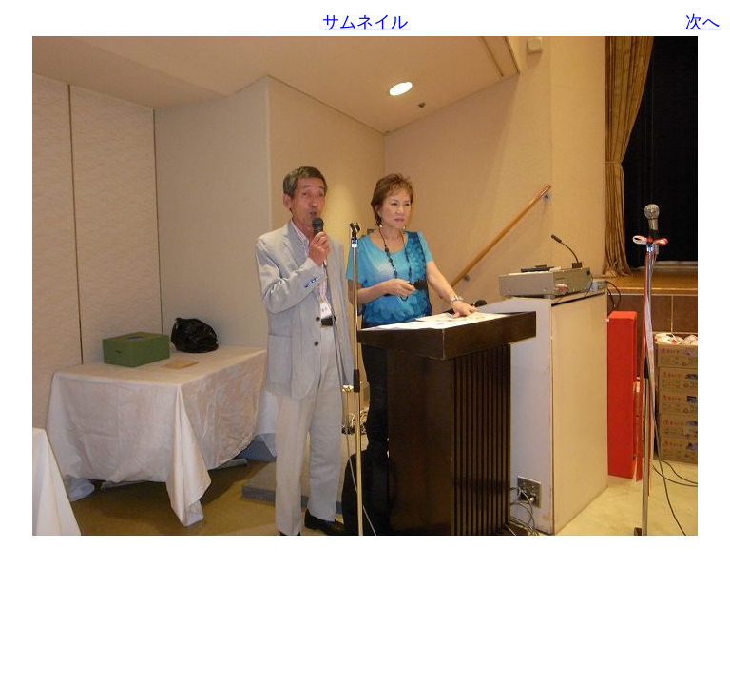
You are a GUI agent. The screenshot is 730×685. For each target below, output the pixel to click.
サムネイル (365, 21)
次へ (702, 21)
